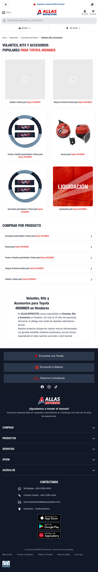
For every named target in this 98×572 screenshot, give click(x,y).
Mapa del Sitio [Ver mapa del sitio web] (7, 555)
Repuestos (14, 38)
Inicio (4, 38)
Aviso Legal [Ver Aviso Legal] (78, 555)
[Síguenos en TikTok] (55, 386)
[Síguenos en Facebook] (42, 386)
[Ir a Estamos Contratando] (49, 378)
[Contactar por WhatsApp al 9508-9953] (92, 4)
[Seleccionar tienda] (73, 28)
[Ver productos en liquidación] (73, 190)
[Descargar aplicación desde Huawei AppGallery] (49, 535)
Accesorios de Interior (29, 38)
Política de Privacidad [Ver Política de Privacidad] (45, 555)
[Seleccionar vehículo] (24, 28)
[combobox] (49, 21)
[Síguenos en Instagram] (49, 386)
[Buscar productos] (4, 20)
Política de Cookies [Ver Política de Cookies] (63, 555)
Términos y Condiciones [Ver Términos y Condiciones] (25, 555)
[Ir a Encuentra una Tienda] (49, 356)
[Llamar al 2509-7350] (5, 4)
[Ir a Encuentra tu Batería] (49, 367)
